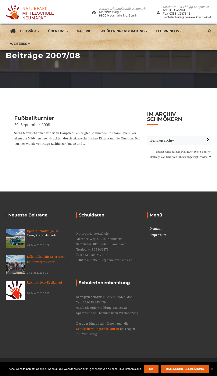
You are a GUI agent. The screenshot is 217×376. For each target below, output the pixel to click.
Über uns (56, 31)
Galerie (84, 31)
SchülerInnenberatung (122, 31)
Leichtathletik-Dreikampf (44, 282)
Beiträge (28, 31)
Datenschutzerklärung (185, 368)
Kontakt (155, 228)
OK (151, 368)
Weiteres (18, 44)
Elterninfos (167, 31)
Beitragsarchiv (162, 140)
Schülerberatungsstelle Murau (97, 329)
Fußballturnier (34, 118)
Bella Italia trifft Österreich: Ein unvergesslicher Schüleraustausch (48, 259)
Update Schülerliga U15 (48, 233)
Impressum (158, 235)
